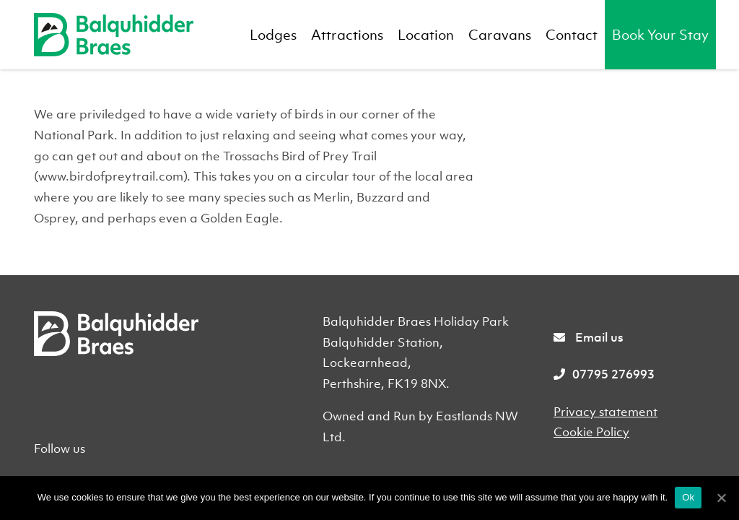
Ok (688, 497)
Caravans (499, 34)
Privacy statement (605, 412)
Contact (572, 34)
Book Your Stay (660, 34)
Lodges (273, 34)
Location (426, 34)
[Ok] (721, 497)
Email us (589, 337)
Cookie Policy (591, 432)
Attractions (347, 34)
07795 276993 (604, 374)
